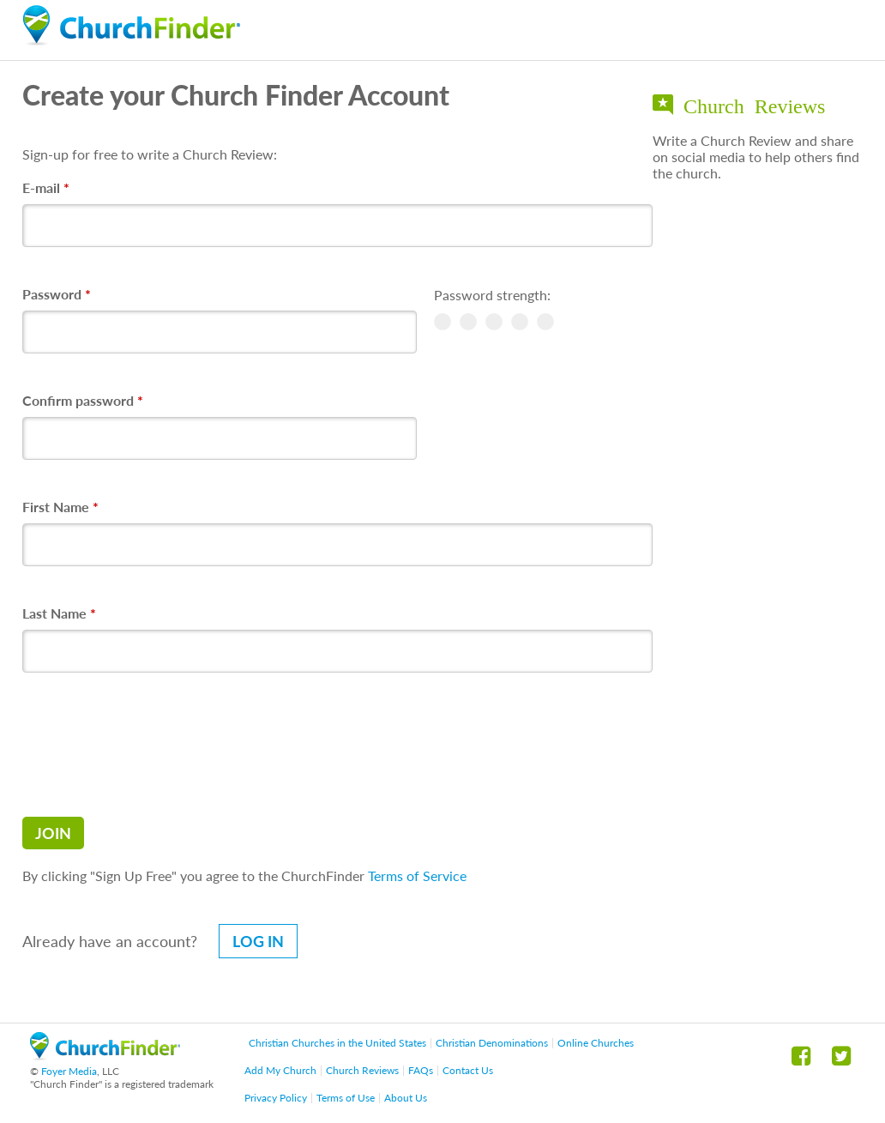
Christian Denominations (492, 1042)
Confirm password (82, 400)
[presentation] (152, 744)
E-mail (45, 187)
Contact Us (467, 1070)
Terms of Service (417, 875)
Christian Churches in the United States (337, 1042)
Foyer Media (69, 1071)
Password (56, 294)
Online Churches (595, 1042)
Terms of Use (345, 1097)
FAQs (420, 1070)
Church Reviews (362, 1070)
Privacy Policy (275, 1097)
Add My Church (280, 1070)
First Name (60, 506)
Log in (258, 941)
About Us (405, 1097)
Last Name (59, 613)
